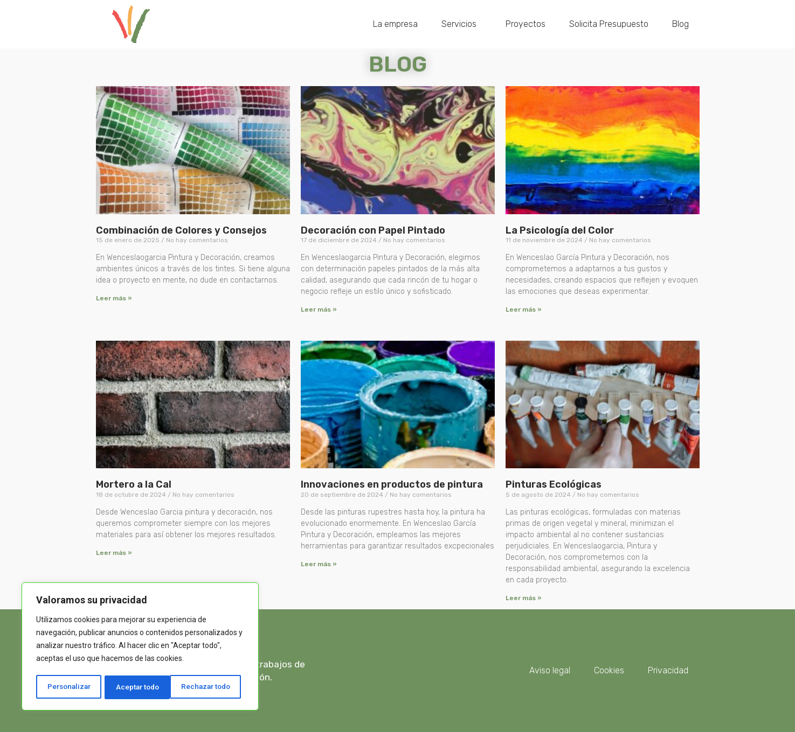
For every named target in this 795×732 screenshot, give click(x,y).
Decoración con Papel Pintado (373, 230)
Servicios (461, 24)
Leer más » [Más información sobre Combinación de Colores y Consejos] (114, 298)
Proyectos (525, 24)
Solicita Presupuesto (608, 24)
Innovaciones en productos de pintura (392, 484)
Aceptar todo (212, 687)
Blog (680, 24)
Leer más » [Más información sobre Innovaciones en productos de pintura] (319, 564)
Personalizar (68, 687)
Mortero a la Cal (133, 484)
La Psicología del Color (560, 230)
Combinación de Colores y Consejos (181, 230)
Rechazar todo (140, 687)
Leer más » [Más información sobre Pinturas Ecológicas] (524, 598)
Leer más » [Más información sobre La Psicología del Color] (524, 309)
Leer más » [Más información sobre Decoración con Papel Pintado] (319, 309)
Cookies (609, 670)
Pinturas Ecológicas (554, 484)
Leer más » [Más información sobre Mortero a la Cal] (114, 553)
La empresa (395, 24)
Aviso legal (549, 670)
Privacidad (668, 670)
